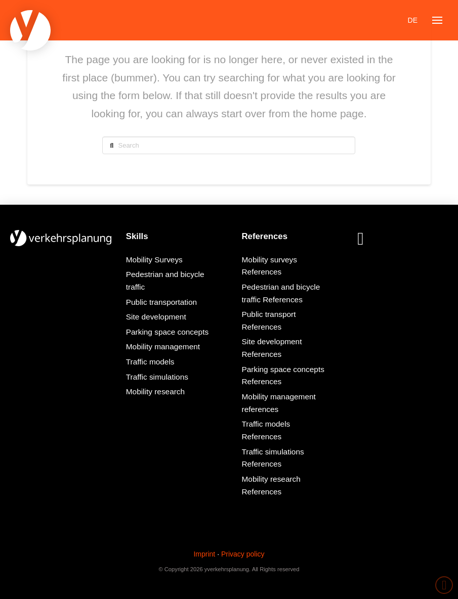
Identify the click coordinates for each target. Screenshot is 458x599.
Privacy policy (243, 554)
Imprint (204, 554)
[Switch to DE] (413, 20)
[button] (437, 20)
